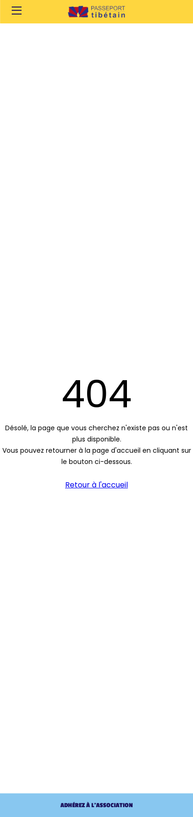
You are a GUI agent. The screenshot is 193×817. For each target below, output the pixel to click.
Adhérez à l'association (96, 805)
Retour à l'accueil (96, 484)
